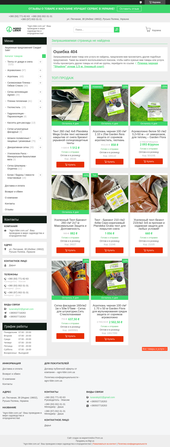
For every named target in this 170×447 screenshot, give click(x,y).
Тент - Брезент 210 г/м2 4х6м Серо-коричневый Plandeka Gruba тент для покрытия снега (110, 224)
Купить (71, 164)
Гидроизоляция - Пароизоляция (16, 115)
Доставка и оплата (15, 185)
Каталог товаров (13, 56)
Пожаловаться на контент (104, 444)
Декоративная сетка (18, 147)
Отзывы (9, 209)
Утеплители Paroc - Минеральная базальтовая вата (21, 156)
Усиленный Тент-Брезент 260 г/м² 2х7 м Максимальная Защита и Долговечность (70, 224)
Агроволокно (14, 70)
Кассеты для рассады (18, 122)
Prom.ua (99, 438)
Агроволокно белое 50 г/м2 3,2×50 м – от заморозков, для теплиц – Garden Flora (148, 134)
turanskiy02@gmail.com (21, 309)
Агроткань (13, 76)
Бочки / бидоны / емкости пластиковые (20, 176)
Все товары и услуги (153, 349)
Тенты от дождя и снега (19, 61)
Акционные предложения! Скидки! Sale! (23, 49)
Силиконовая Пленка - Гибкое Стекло (19, 84)
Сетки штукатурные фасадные (17, 130)
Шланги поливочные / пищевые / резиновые (19, 139)
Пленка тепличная (17, 101)
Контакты (10, 203)
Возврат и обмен (14, 191)
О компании (11, 197)
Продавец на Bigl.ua (85, 441)
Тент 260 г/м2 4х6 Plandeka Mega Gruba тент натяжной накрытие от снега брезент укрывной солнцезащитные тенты (70, 137)
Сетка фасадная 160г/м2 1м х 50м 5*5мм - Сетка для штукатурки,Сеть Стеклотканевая (70, 310)
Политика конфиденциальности (132, 444)
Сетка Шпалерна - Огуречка (17, 167)
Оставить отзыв (129, 8)
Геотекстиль (14, 107)
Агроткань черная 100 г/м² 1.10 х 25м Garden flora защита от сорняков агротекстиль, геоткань (109, 136)
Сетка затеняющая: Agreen (17, 93)
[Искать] (117, 29)
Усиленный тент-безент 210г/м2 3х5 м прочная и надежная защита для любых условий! (149, 224)
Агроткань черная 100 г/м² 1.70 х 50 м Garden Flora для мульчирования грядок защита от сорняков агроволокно (109, 311)
